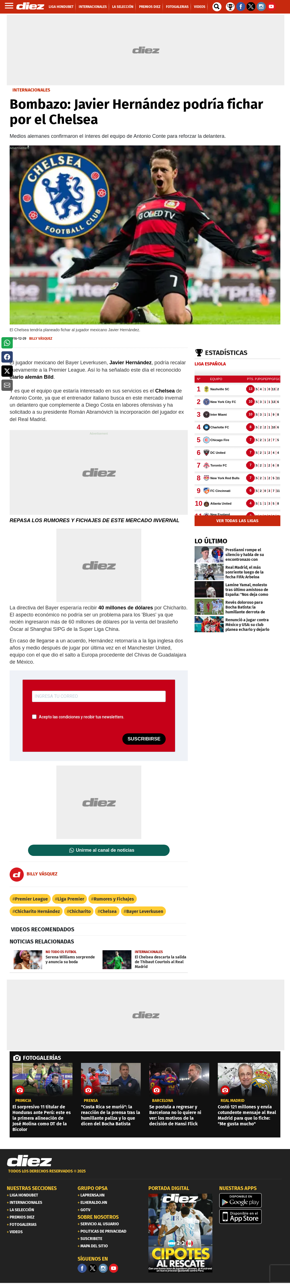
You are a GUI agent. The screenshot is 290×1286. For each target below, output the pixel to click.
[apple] (251, 1216)
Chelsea (108, 911)
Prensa (91, 1101)
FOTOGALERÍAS (42, 1057)
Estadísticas (226, 353)
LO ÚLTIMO (211, 541)
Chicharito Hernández (37, 911)
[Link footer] (29, 1161)
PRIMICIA (23, 1101)
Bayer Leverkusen (144, 911)
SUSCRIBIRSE (143, 739)
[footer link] (145, 1174)
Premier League (31, 899)
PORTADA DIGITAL (168, 1188)
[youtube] (113, 1268)
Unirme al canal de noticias (105, 850)
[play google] (251, 1200)
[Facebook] (82, 1268)
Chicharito (80, 911)
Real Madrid (232, 1101)
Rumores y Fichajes (114, 899)
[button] (7, 342)
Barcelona (162, 1101)
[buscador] (216, 6)
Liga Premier (70, 899)
